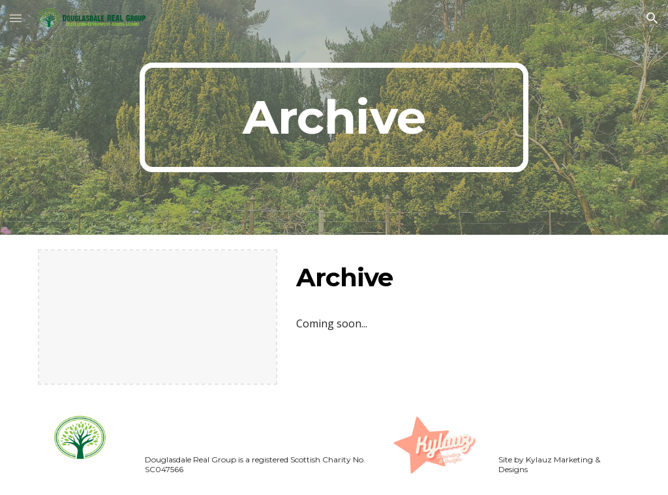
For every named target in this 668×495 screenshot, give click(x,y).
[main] (334, 117)
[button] (15, 18)
